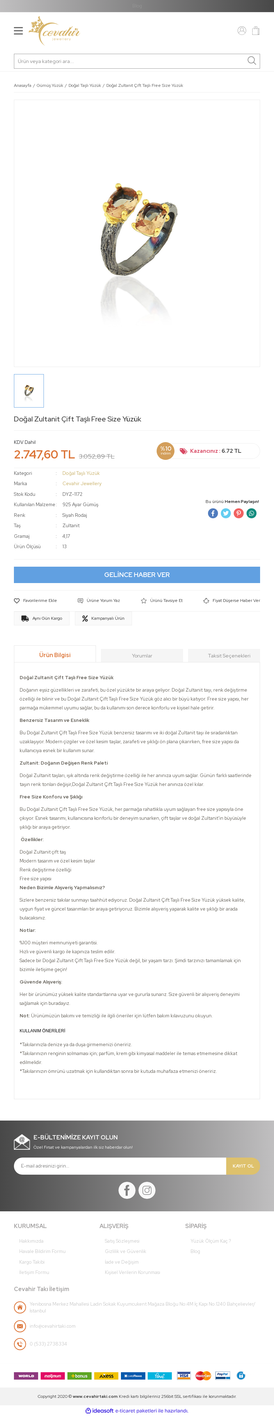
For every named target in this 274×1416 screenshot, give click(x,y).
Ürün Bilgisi (55, 655)
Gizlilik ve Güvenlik (125, 1251)
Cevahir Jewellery (82, 484)
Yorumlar (142, 655)
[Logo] (54, 31)
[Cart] (256, 30)
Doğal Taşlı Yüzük (81, 473)
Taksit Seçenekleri (229, 655)
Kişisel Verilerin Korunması (132, 1272)
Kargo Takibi (32, 1262)
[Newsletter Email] (120, 1166)
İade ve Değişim (122, 1262)
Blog (137, 6)
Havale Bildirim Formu (42, 1251)
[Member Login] (242, 30)
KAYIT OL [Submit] (243, 1166)
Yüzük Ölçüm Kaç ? (211, 1241)
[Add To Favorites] (35, 601)
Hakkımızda (31, 1241)
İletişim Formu (34, 1272)
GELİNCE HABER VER (137, 575)
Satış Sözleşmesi (122, 1241)
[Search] (137, 61)
